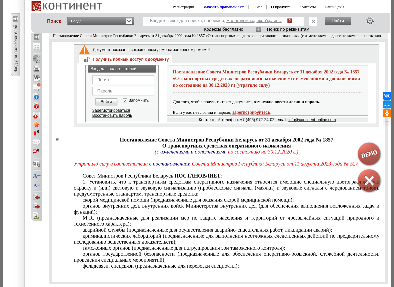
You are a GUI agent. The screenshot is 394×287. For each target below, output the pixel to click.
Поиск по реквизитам (288, 29)
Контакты (307, 7)
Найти (338, 20)
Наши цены (334, 7)
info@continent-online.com (312, 119)
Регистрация (183, 7)
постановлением (171, 164)
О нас (257, 7)
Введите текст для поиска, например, (216, 20)
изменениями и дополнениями (193, 152)
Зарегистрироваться (111, 110)
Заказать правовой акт (223, 7)
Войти (106, 101)
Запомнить (139, 100)
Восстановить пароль (112, 115)
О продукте (280, 7)
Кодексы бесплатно (223, 29)
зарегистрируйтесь (251, 112)
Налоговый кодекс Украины (254, 20)
